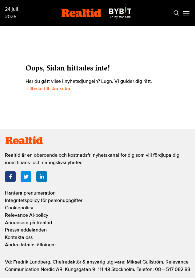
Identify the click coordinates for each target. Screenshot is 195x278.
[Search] (176, 13)
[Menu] (186, 13)
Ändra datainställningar (30, 245)
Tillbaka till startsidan (49, 89)
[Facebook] (10, 176)
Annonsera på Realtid (28, 223)
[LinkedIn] (41, 176)
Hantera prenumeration (30, 193)
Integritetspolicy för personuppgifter (43, 200)
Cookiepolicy (19, 208)
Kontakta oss (19, 237)
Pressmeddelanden (26, 230)
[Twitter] (26, 176)
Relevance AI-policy (26, 215)
